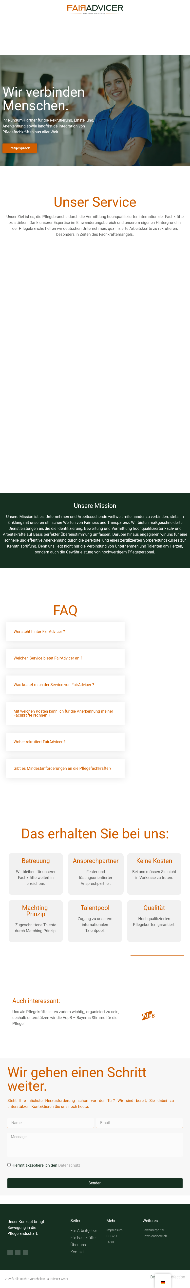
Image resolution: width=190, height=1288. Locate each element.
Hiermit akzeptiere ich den (46, 1165)
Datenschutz (69, 1165)
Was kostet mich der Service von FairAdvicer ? (54, 684)
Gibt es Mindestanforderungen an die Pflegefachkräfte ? (62, 768)
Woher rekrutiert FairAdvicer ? (39, 741)
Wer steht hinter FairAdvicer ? (39, 631)
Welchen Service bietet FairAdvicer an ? (48, 658)
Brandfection (174, 1277)
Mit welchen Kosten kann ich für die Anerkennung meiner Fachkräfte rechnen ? (63, 713)
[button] (65, 631)
